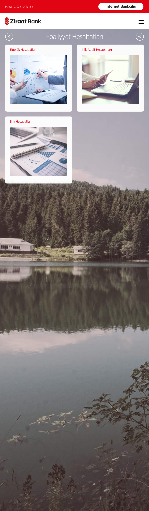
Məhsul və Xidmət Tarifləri (19, 6)
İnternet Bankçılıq (121, 7)
